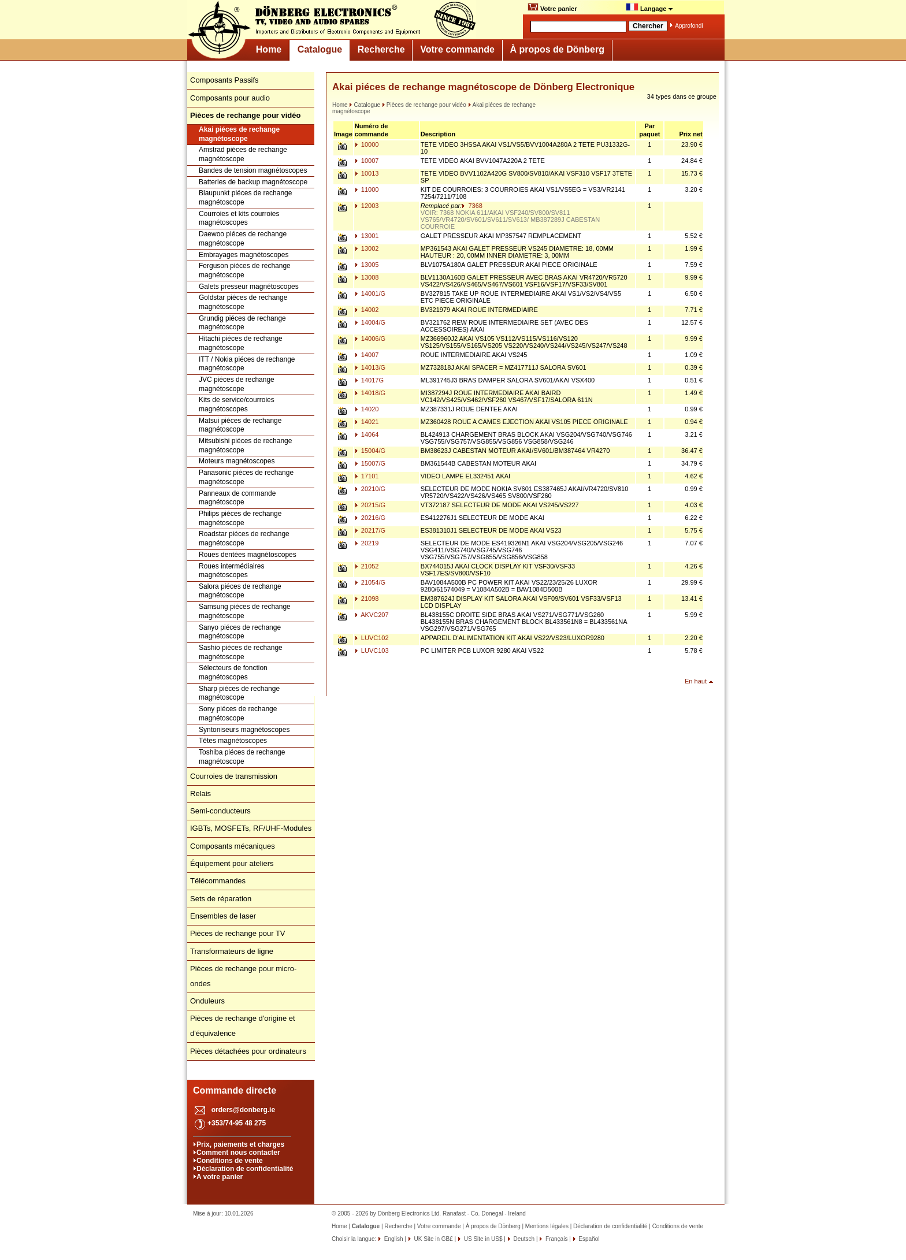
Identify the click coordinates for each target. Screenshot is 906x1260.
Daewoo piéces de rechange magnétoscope (243, 238)
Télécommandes (218, 880)
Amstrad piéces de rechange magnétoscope (243, 154)
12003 (367, 205)
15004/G (370, 450)
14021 (367, 421)
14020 (367, 409)
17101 (367, 476)
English (393, 1239)
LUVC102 (372, 637)
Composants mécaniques (232, 846)
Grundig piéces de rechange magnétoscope (242, 323)
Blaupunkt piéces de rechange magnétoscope (245, 197)
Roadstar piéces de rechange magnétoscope (244, 538)
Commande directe (234, 1090)
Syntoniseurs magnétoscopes (244, 730)
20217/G (370, 530)
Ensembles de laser (223, 916)
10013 (367, 173)
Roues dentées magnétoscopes (247, 555)
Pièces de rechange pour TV (237, 933)
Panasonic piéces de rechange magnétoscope (246, 477)
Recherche (381, 49)
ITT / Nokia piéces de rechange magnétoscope (247, 364)
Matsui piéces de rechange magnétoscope (240, 425)
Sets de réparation (220, 898)
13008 (367, 277)
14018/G (370, 392)
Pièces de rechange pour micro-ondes (243, 976)
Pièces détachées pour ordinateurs (248, 1051)
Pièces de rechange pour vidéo (424, 105)
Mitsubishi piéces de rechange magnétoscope (245, 445)
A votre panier (219, 1177)
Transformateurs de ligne (231, 951)
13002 (367, 248)
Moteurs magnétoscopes (236, 461)
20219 (367, 543)
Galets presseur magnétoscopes (249, 287)
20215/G (370, 504)
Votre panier (552, 7)
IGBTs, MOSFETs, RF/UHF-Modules (250, 828)
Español (588, 1239)
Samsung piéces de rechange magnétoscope (245, 611)
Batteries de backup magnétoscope (253, 182)
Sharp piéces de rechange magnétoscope (239, 693)
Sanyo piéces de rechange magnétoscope (240, 632)
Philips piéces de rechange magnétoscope (240, 518)
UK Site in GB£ (434, 1239)
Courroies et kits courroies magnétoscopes (239, 218)
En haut (696, 681)
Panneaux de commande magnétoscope (237, 498)
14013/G (370, 367)
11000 (367, 189)
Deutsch (523, 1239)
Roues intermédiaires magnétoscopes (231, 570)
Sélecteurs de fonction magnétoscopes (233, 672)
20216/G (370, 517)
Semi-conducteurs (220, 810)
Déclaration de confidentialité (244, 1169)
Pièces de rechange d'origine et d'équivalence (242, 1026)
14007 (367, 354)
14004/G (370, 322)
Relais (200, 793)
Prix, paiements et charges (240, 1144)
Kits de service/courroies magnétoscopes (236, 404)
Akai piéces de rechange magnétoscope (239, 134)
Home (268, 49)
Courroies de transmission (233, 776)
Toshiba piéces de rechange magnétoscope (242, 756)
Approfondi (689, 26)
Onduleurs (207, 1001)
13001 (367, 235)
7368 (472, 205)
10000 (367, 144)
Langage (649, 7)
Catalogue (320, 49)
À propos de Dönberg (557, 49)
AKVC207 (372, 614)
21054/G (370, 582)
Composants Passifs (224, 80)
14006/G (370, 338)
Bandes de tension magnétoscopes (253, 170)
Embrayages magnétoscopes (243, 255)
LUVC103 (372, 650)
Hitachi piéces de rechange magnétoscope (241, 343)
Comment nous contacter (238, 1153)
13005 (367, 264)
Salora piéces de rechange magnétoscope (240, 591)
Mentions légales (547, 1226)
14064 (367, 434)
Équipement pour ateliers (232, 863)
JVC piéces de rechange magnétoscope (236, 384)
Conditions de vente (229, 1161)
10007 (367, 160)
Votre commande (457, 49)
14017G (369, 380)
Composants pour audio (230, 98)
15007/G (370, 463)
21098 (367, 598)
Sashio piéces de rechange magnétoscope (241, 652)
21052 (367, 566)
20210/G (370, 488)
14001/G (370, 293)
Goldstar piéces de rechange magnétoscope (243, 302)
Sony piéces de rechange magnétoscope (238, 713)
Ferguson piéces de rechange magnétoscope (245, 270)
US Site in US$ (483, 1239)
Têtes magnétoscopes (233, 741)
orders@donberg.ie (243, 1110)
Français (555, 1239)
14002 (367, 309)
